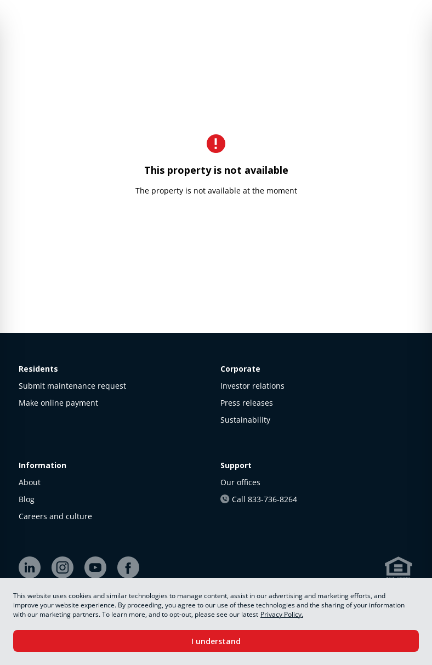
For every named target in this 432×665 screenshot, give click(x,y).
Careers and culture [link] (55, 516)
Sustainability (245, 419)
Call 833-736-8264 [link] (258, 499)
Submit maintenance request (72, 385)
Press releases (246, 402)
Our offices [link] (240, 482)
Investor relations (252, 385)
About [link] (30, 482)
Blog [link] (27, 499)
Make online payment (58, 402)
